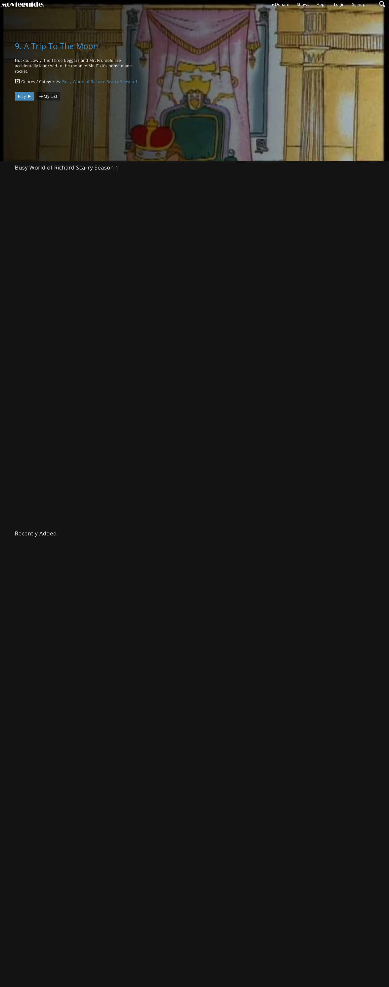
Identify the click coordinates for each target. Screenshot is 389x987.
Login (339, 4)
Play (25, 96)
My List (47, 96)
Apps (321, 4)
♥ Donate (280, 4)
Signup (358, 4)
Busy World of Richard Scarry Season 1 (100, 81)
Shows (303, 4)
